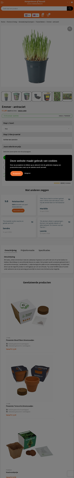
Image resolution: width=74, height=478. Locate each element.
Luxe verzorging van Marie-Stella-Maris (51, 437)
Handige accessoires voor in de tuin (49, 423)
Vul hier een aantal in (10, 140)
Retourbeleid (42, 408)
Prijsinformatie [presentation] (26, 249)
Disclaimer (4, 431)
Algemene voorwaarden (9, 423)
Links (39, 402)
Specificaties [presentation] (41, 249)
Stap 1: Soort (8, 123)
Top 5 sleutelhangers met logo (48, 428)
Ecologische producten (45, 434)
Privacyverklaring (6, 428)
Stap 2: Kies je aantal (11, 134)
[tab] (10, 250)
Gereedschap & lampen (26, 22)
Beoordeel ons (18, 210)
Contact (40, 399)
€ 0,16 (44, 374)
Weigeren (27, 173)
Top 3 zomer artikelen (45, 425)
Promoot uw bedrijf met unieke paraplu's (51, 431)
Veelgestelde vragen (44, 396)
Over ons (41, 393)
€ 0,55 (11, 374)
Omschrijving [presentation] (10, 249)
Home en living (12, 22)
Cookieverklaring (6, 425)
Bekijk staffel (22, 111)
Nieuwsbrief (42, 405)
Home (3, 22)
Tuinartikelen (40, 22)
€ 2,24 (11, 330)
